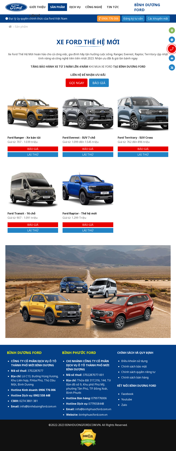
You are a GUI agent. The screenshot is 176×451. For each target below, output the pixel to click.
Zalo (124, 405)
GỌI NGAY (76, 83)
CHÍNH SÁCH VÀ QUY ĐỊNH (135, 353)
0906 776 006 (108, 18)
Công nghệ (93, 7)
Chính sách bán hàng (134, 377)
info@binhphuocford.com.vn (93, 409)
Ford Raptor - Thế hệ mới (80, 213)
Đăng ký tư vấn (133, 18)
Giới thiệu (37, 7)
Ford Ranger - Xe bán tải (24, 137)
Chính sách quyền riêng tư (138, 372)
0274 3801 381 (28, 401)
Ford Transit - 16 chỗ (21, 213)
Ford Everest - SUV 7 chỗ (79, 137)
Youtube (126, 399)
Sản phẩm (57, 7)
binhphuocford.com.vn (93, 415)
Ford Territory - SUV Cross (135, 137)
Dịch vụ (75, 7)
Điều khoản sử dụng (134, 361)
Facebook (127, 394)
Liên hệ (34, 15)
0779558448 (96, 404)
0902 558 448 (41, 395)
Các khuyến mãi (158, 18)
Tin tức (113, 7)
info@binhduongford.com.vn (38, 406)
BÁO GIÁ (98, 83)
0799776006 (99, 398)
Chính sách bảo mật (134, 366)
